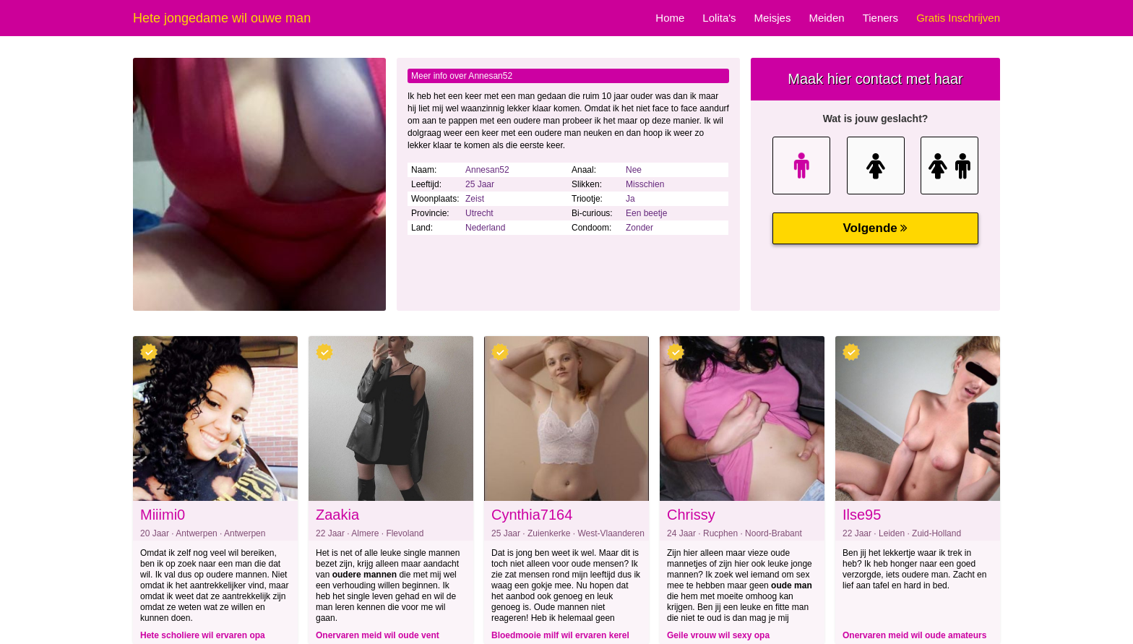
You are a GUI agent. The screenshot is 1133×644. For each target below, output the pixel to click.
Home (669, 18)
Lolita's (719, 18)
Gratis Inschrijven (958, 18)
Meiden (826, 18)
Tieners (880, 18)
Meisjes (772, 18)
